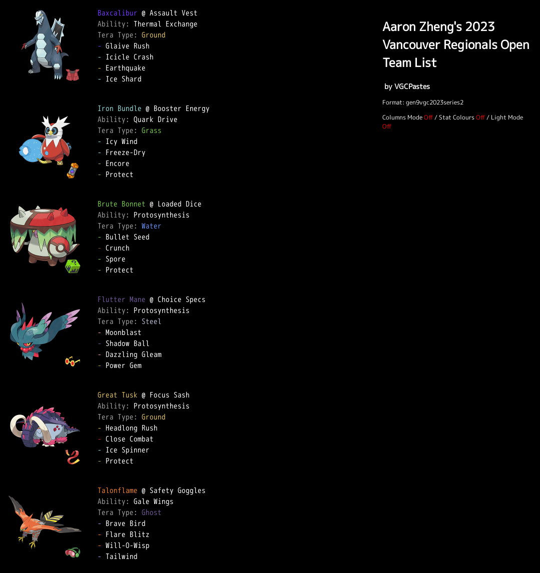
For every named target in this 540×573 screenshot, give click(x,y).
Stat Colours (456, 117)
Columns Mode (402, 117)
